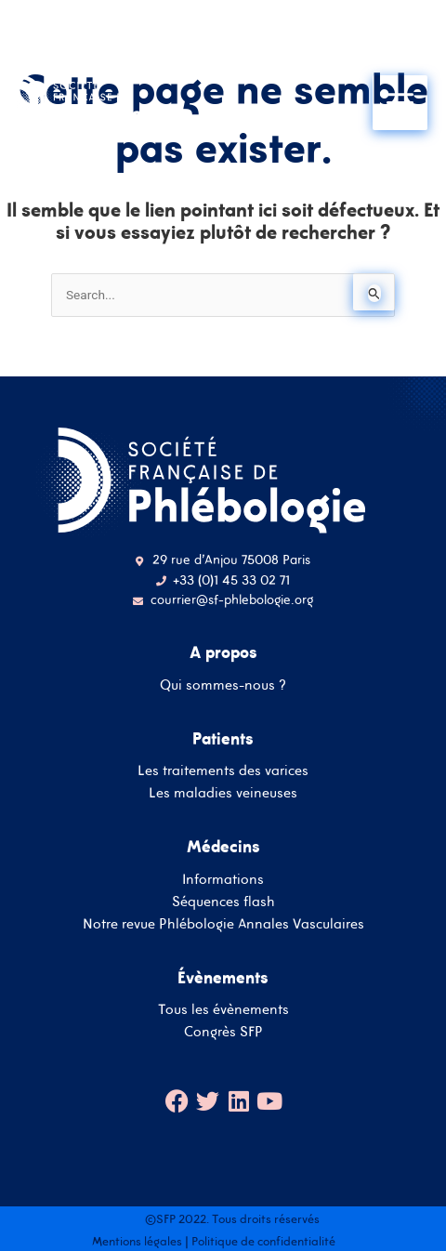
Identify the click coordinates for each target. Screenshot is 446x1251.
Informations (223, 879)
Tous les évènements (223, 1009)
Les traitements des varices (223, 770)
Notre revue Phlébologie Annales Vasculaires (223, 923)
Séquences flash (223, 901)
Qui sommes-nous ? (223, 684)
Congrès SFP (223, 1031)
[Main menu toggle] (400, 102)
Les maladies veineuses (223, 792)
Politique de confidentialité (263, 1241)
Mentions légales (137, 1241)
